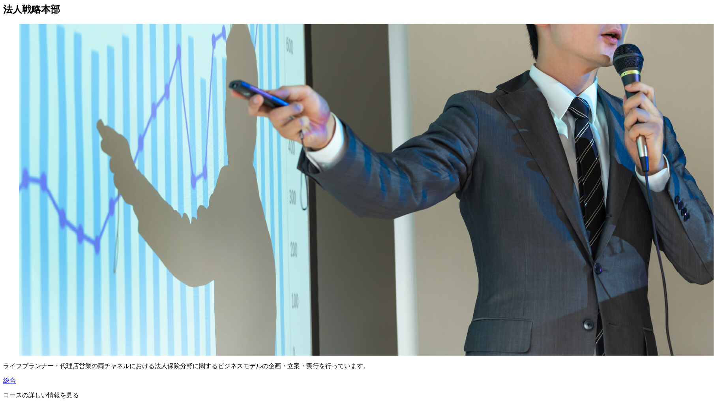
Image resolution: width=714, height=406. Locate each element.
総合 (9, 380)
